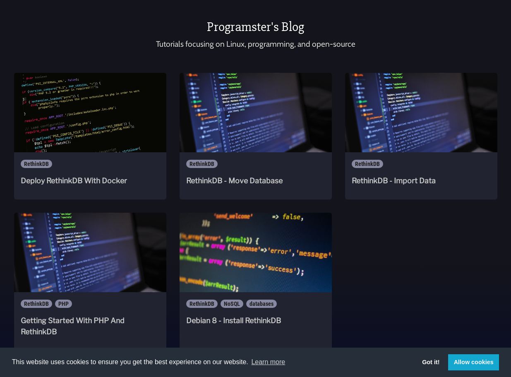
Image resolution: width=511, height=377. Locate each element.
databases (261, 303)
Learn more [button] (268, 361)
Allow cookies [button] (474, 362)
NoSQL (232, 303)
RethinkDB (36, 164)
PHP (63, 303)
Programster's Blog (255, 27)
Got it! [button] (430, 362)
